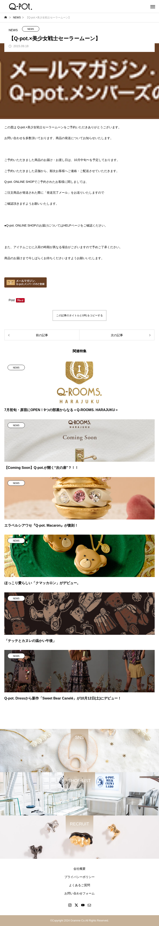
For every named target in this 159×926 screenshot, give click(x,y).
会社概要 (79, 868)
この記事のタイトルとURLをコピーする (79, 315)
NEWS (30, 29)
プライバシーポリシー (79, 877)
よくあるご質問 (79, 885)
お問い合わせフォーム (79, 893)
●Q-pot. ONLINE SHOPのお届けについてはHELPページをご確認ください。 (56, 225)
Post (12, 300)
